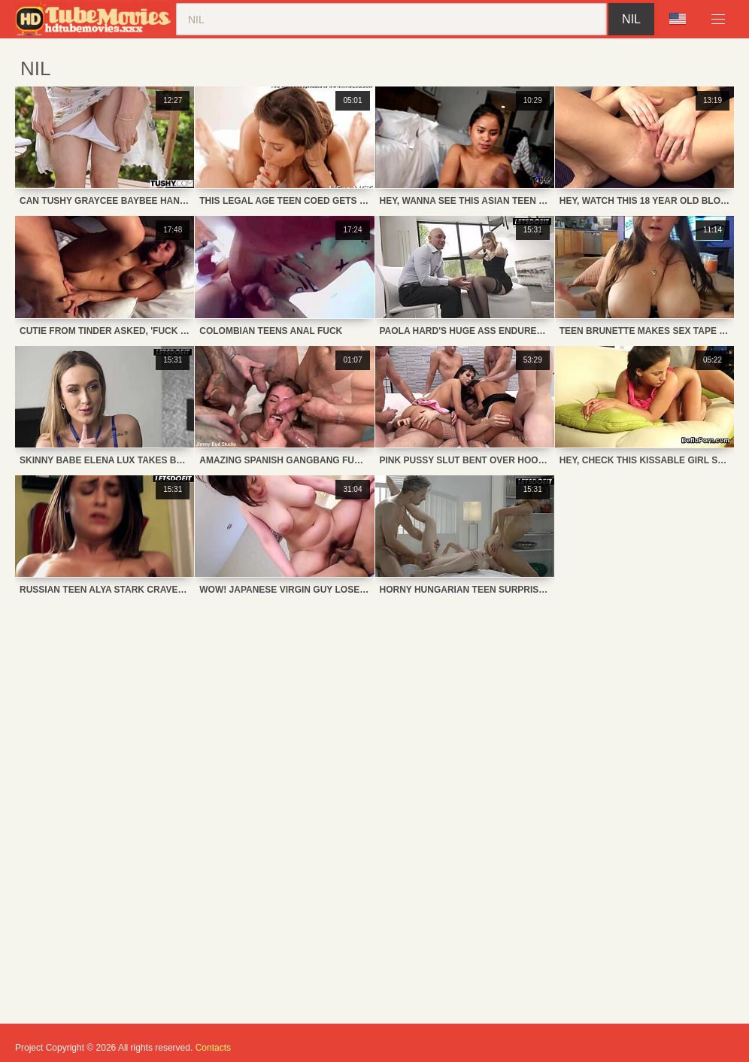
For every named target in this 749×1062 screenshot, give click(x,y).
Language (677, 19)
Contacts (213, 1047)
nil (631, 19)
